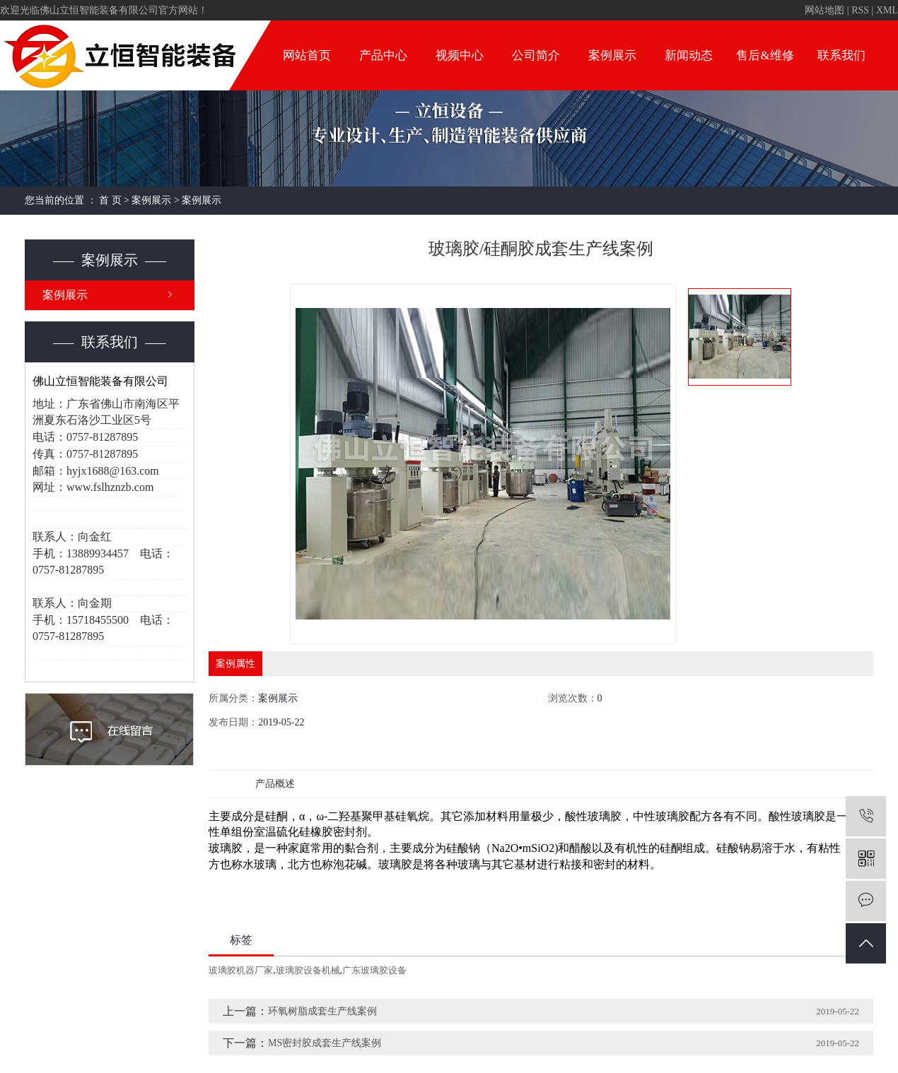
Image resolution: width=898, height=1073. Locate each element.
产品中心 (383, 55)
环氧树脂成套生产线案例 (322, 1011)
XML (887, 10)
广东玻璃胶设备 (374, 970)
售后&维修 (764, 55)
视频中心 (460, 55)
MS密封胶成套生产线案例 (324, 1043)
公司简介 (536, 55)
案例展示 (612, 55)
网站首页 (307, 55)
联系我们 (841, 55)
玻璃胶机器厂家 (241, 970)
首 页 (110, 200)
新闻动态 (689, 55)
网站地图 (824, 10)
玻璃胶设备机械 (308, 970)
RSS (860, 10)
